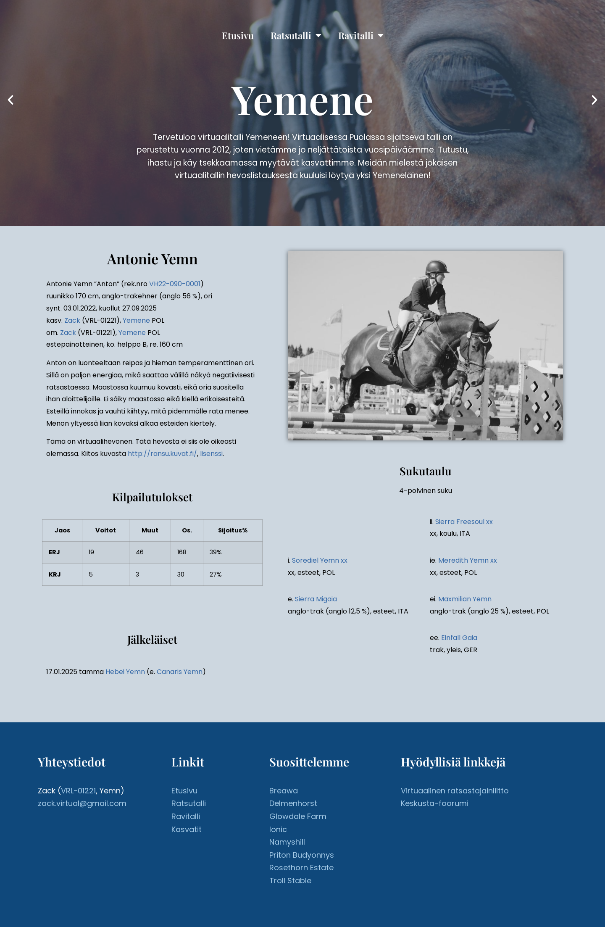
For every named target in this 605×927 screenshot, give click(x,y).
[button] (10, 100)
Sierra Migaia (316, 599)
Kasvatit (186, 829)
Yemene (136, 320)
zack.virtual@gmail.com (82, 803)
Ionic (278, 829)
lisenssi (211, 453)
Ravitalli (361, 35)
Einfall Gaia (459, 638)
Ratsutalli (296, 35)
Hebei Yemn (125, 672)
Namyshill (287, 842)
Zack (72, 320)
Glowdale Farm (297, 816)
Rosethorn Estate (301, 867)
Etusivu (238, 35)
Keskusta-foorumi (434, 803)
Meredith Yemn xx (467, 560)
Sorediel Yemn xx (319, 560)
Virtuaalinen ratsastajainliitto (455, 790)
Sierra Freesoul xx (464, 522)
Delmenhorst (293, 803)
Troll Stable (290, 880)
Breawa (283, 790)
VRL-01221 (78, 790)
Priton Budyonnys (301, 855)
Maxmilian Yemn (465, 599)
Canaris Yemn (180, 672)
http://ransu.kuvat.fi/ (162, 453)
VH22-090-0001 (174, 284)
